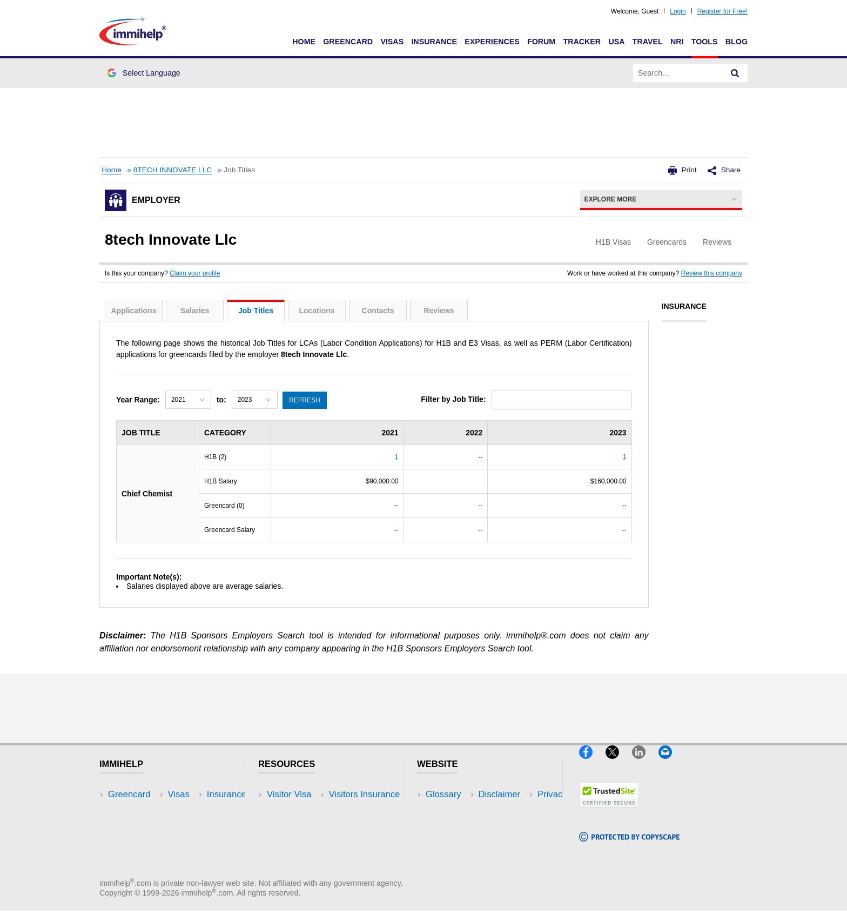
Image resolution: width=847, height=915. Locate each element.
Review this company (711, 273)
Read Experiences (303, 827)
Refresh (306, 399)
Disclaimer (447, 810)
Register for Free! (722, 11)
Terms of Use (452, 843)
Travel (648, 41)
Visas (392, 41)
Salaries (195, 310)
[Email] (670, 763)
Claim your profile (195, 273)
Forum (541, 41)
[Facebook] (592, 763)
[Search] (735, 73)
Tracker (582, 41)
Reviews (439, 310)
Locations (316, 310)
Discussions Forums (307, 843)
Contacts (378, 310)
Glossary (443, 794)
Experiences (492, 41)
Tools (704, 41)
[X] (619, 763)
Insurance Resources (309, 859)
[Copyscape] (629, 845)
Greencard (348, 41)
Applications (133, 310)
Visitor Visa (289, 794)
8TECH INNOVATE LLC (172, 170)
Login (677, 11)
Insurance (434, 41)
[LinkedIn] (645, 763)
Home (303, 41)
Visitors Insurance (302, 810)
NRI (677, 41)
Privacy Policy (453, 827)
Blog (736, 41)
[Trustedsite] (609, 811)
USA (616, 41)
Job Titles (255, 310)
